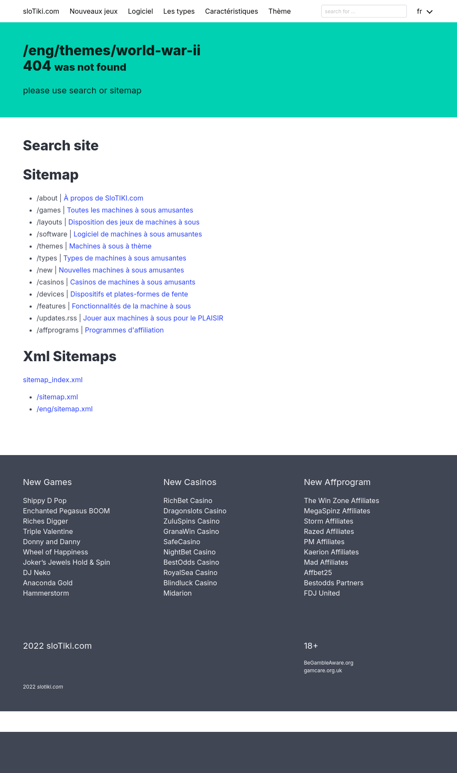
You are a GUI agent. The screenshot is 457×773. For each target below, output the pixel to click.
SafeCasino (181, 541)
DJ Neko (37, 572)
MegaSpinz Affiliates (337, 510)
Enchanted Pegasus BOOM (66, 510)
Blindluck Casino (190, 582)
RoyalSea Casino (190, 572)
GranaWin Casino (191, 531)
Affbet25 (318, 572)
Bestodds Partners (333, 582)
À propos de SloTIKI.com (103, 198)
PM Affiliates (324, 541)
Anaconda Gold (48, 582)
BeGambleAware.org (328, 662)
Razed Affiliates (329, 531)
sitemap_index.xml (53, 379)
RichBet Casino (187, 500)
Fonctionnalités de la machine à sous (131, 306)
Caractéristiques (231, 11)
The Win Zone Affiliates (341, 500)
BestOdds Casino (191, 562)
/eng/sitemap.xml (65, 408)
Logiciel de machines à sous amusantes (138, 234)
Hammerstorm (46, 593)
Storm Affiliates (328, 521)
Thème (280, 11)
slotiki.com (50, 686)
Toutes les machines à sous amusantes (130, 210)
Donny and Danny (52, 541)
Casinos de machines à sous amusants (133, 282)
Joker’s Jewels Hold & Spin (67, 562)
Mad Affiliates (326, 562)
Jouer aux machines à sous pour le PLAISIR (153, 318)
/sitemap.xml (57, 396)
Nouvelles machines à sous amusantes (121, 270)
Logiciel (140, 11)
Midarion (177, 593)
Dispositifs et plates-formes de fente (129, 294)
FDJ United (322, 593)
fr (419, 11)
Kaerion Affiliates (331, 552)
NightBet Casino (189, 552)
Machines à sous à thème (110, 246)
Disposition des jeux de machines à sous (133, 222)
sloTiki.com (41, 11)
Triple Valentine (48, 531)
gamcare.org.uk (323, 670)
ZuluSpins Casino (191, 521)
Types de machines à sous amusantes (124, 258)
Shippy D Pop (45, 500)
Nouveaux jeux (93, 11)
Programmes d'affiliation (124, 330)
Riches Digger (45, 521)
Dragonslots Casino (194, 510)
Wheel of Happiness (55, 552)
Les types (178, 11)
